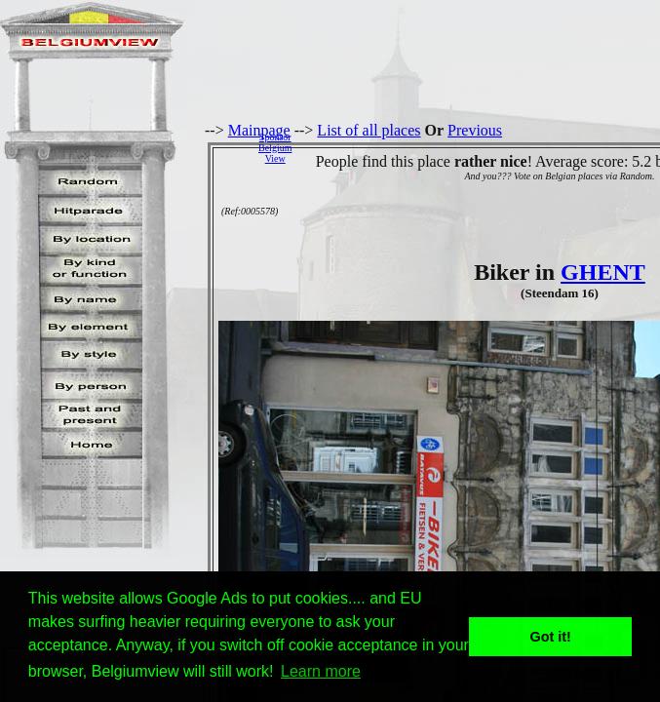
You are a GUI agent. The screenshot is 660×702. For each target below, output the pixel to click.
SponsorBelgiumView (274, 148)
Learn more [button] (321, 671)
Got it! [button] (550, 636)
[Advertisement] (481, 147)
